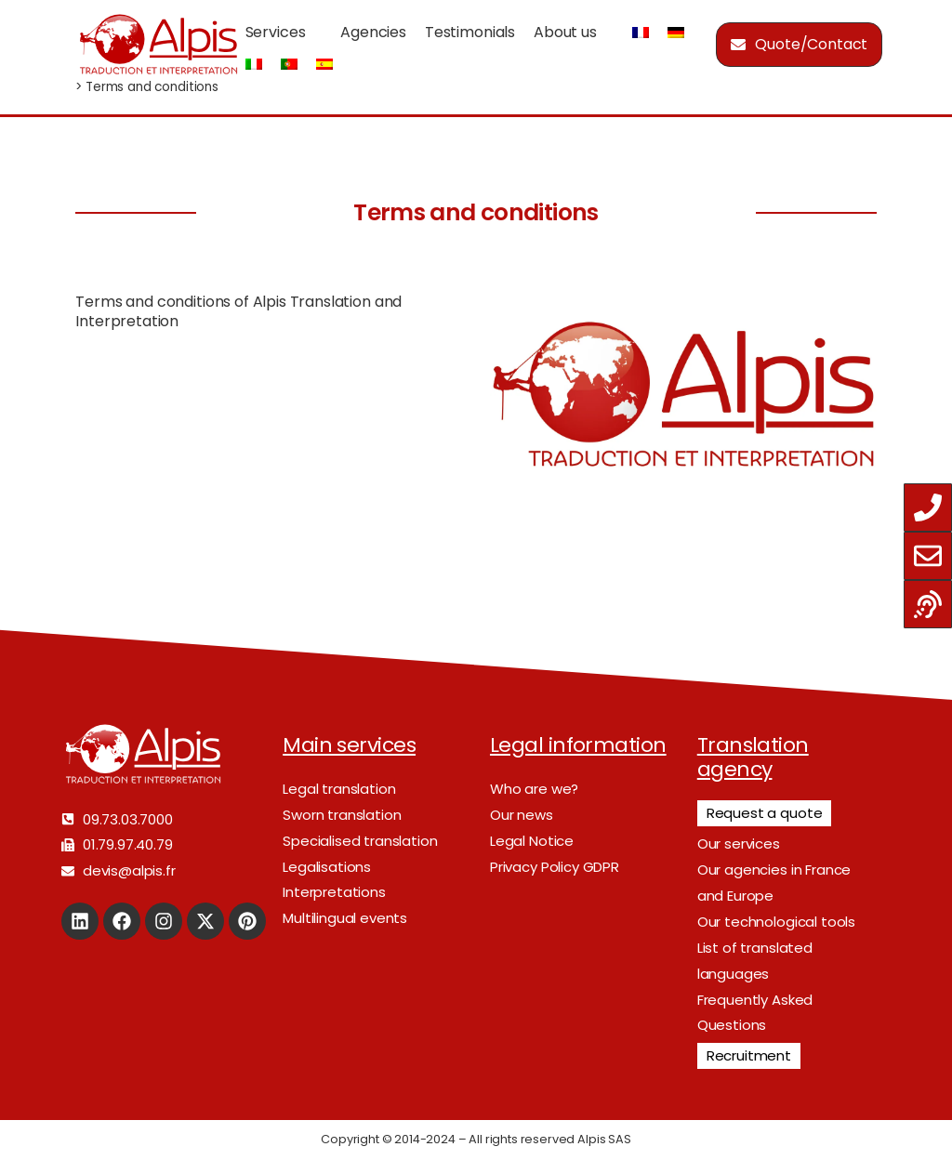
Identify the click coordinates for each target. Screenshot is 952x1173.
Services (275, 32)
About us (565, 32)
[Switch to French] (640, 33)
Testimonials (470, 32)
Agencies (373, 32)
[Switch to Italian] (253, 64)
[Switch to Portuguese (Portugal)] (289, 64)
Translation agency (753, 757)
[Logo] (158, 44)
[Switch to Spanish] (324, 64)
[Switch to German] (676, 33)
